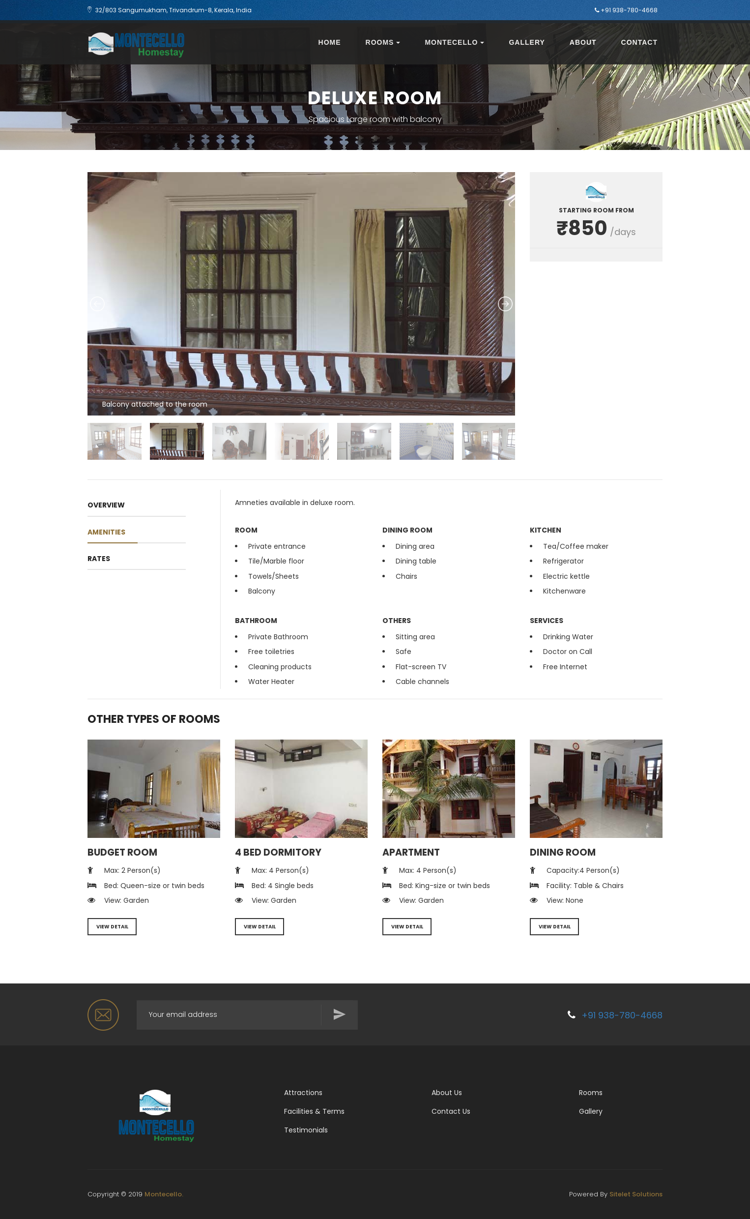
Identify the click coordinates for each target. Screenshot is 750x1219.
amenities (106, 532)
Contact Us (451, 1111)
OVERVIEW (106, 505)
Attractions (303, 1093)
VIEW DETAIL (112, 926)
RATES (98, 559)
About (583, 42)
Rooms (383, 42)
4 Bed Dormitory (278, 852)
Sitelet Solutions (636, 1194)
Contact (639, 42)
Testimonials (306, 1130)
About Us (447, 1093)
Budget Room (122, 852)
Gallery (527, 42)
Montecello (454, 42)
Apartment (411, 852)
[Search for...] (247, 1015)
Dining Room (563, 852)
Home (329, 42)
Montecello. (163, 1194)
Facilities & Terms (314, 1111)
